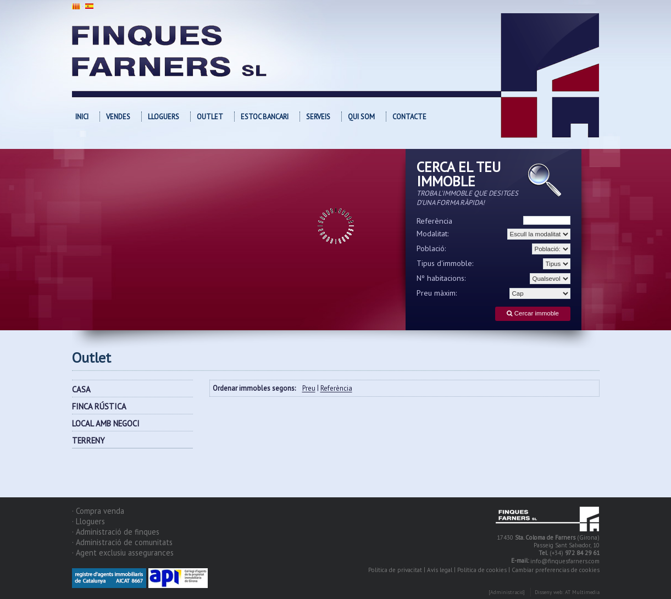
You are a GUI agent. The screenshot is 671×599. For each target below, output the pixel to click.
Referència (434, 221)
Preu (308, 388)
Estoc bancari (265, 116)
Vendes (118, 116)
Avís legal (439, 570)
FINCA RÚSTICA (99, 406)
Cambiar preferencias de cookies (556, 570)
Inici (81, 116)
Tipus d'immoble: (445, 263)
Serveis (318, 116)
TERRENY (88, 440)
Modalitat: (433, 234)
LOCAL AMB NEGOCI (106, 423)
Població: (431, 248)
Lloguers (163, 116)
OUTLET (210, 116)
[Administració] (507, 592)
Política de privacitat (395, 570)
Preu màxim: (437, 293)
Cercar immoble (533, 313)
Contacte (409, 116)
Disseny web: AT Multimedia (567, 592)
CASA (81, 389)
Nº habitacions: (441, 278)
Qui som (361, 116)
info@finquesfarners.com (565, 561)
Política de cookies (482, 570)
